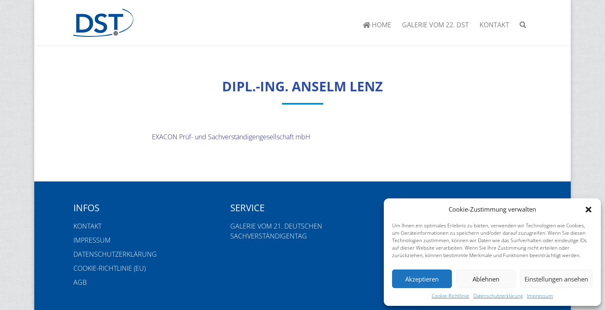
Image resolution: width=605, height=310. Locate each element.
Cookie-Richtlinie (450, 295)
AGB (80, 282)
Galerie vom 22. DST (435, 24)
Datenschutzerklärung (498, 295)
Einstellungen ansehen (556, 279)
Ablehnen (486, 279)
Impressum (540, 295)
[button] (588, 209)
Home (377, 24)
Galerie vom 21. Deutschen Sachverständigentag (276, 231)
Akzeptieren (422, 279)
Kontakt (494, 24)
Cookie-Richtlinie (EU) (109, 268)
